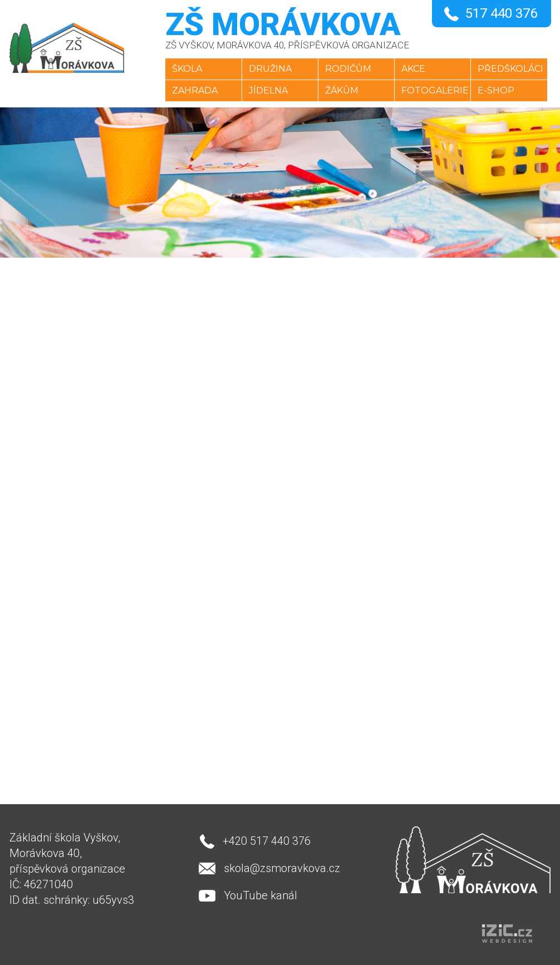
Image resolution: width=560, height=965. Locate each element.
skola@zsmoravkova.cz (281, 868)
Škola (185, 68)
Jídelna (266, 90)
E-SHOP (497, 90)
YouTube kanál (260, 895)
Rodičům (348, 68)
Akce (414, 68)
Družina (268, 68)
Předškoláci (512, 68)
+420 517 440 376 (266, 841)
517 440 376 (501, 13)
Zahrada (192, 90)
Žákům (341, 90)
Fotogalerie (435, 90)
